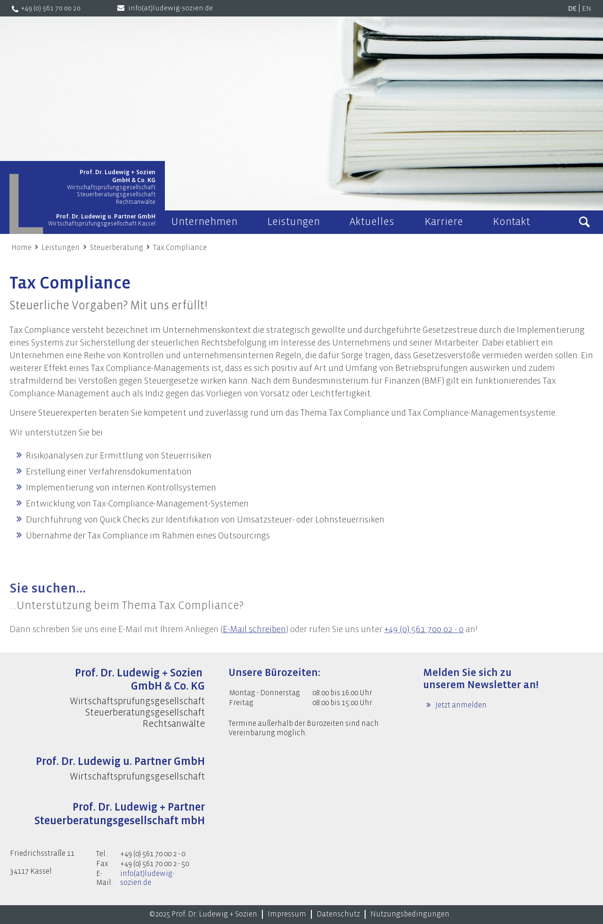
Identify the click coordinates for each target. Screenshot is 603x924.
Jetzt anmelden (460, 705)
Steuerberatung (116, 247)
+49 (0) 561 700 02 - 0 (424, 641)
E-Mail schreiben (254, 641)
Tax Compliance (180, 247)
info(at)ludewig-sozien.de (170, 8)
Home (21, 247)
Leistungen (60, 247)
